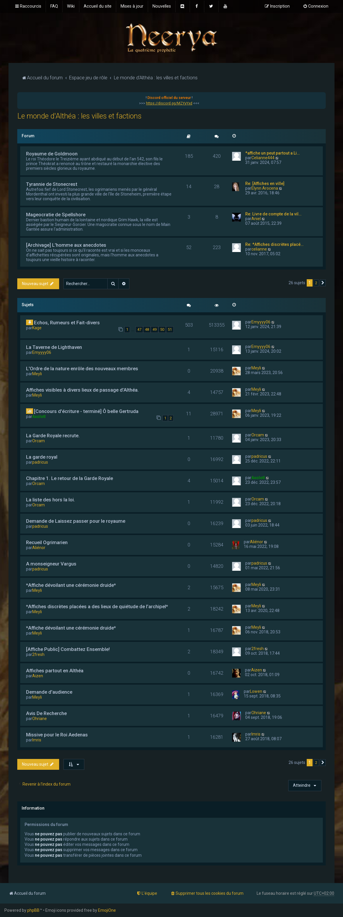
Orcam (38, 440)
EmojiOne (107, 910)
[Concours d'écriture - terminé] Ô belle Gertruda (86, 411)
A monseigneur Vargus (51, 564)
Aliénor (38, 547)
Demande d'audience (49, 692)
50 (162, 329)
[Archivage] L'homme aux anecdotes (66, 245)
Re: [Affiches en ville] (264, 183)
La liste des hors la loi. (50, 500)
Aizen (37, 675)
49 (154, 329)
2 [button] (316, 283)
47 (139, 329)
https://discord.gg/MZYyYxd (169, 103)
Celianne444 (263, 157)
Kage (37, 327)
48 (147, 329)
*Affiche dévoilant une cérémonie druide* (71, 585)
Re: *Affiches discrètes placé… (274, 244)
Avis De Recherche (46, 713)
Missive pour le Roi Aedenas (57, 735)
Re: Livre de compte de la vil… (273, 214)
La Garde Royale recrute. (53, 435)
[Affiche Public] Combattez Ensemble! (68, 649)
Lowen (256, 691)
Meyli (37, 373)
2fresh (38, 654)
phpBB (33, 910)
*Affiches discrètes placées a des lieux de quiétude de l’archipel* (97, 606)
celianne (259, 249)
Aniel (256, 218)
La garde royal (41, 457)
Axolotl (39, 416)
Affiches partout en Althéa (54, 670)
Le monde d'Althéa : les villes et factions (79, 116)
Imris (36, 740)
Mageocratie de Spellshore (55, 214)
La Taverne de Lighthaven (54, 347)
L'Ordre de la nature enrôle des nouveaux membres (82, 368)
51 (170, 329)
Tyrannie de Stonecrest (51, 184)
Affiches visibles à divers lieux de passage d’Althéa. (82, 390)
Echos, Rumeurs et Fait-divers (67, 322)
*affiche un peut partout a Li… (272, 153)
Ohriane (39, 718)
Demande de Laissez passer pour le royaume (75, 521)
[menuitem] (54, 6)
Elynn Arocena (264, 188)
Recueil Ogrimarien (47, 542)
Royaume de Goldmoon (52, 154)
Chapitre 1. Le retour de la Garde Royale (69, 478)
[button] (323, 283)
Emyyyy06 (260, 322)
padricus (40, 462)
